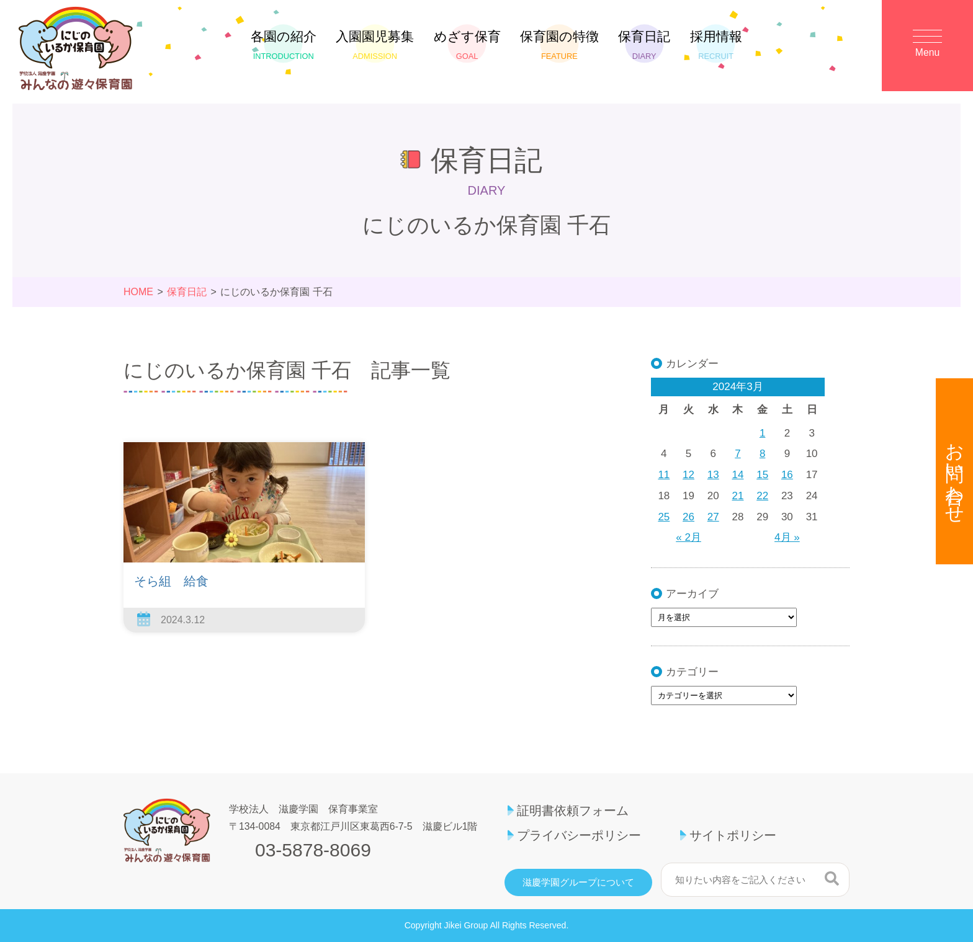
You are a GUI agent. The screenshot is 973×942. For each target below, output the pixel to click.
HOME (138, 292)
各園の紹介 (283, 45)
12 (688, 475)
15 (762, 475)
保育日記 (644, 45)
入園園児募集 (375, 45)
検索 (832, 878)
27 (713, 517)
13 (713, 475)
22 (762, 496)
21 (738, 496)
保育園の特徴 (559, 45)
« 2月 (688, 537)
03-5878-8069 (313, 850)
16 (787, 475)
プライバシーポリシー (579, 835)
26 (688, 517)
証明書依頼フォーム (573, 810)
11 (664, 475)
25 (664, 517)
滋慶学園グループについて (578, 882)
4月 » (787, 537)
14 (738, 475)
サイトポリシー (732, 835)
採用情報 (716, 45)
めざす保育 (467, 45)
